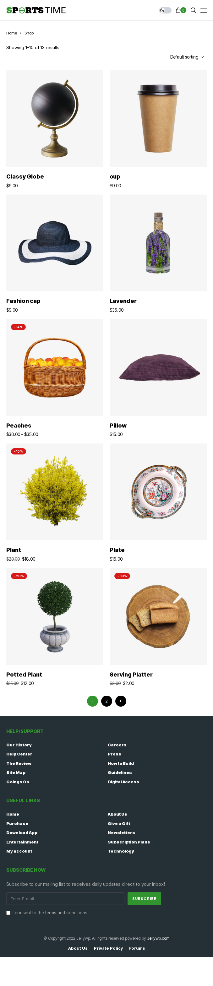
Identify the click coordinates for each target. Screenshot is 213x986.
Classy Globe (25, 176)
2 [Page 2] (107, 701)
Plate (117, 550)
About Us (117, 814)
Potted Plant (24, 674)
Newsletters (121, 832)
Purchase (17, 823)
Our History (19, 744)
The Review (18, 763)
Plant (13, 550)
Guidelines (120, 772)
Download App (21, 832)
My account (19, 851)
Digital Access (123, 781)
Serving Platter (131, 674)
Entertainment (22, 841)
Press (114, 753)
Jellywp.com (158, 938)
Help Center (19, 753)
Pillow (118, 425)
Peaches (18, 425)
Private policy (108, 948)
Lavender (123, 301)
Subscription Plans (129, 841)
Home (11, 32)
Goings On (17, 781)
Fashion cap (23, 301)
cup (115, 176)
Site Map (15, 772)
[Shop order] (176, 57)
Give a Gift (119, 823)
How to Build (121, 763)
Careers (117, 744)
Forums (137, 948)
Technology (121, 851)
